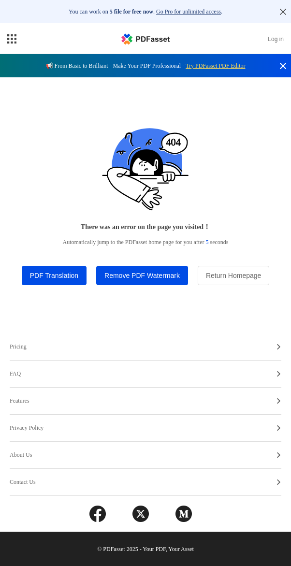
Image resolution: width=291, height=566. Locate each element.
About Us (145, 454)
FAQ (145, 373)
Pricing (145, 346)
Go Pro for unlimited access (188, 11)
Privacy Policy (145, 427)
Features (145, 400)
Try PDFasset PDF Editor (215, 65)
